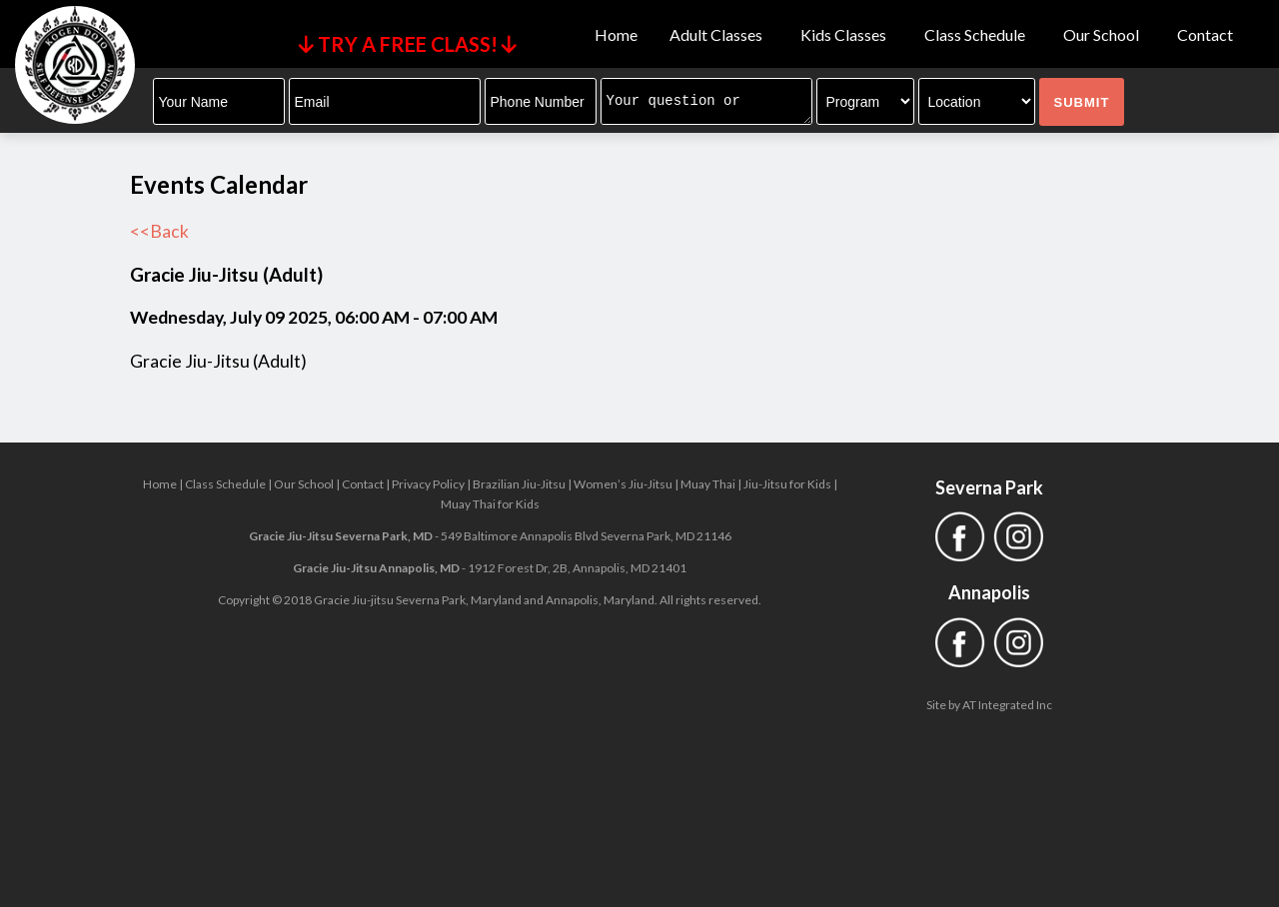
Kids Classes (846, 35)
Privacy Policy (428, 483)
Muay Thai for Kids (490, 503)
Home (616, 35)
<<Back (159, 231)
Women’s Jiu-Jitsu (623, 483)
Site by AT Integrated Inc (989, 704)
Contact (1205, 35)
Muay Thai (707, 483)
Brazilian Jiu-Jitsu (519, 483)
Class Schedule (977, 35)
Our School (1104, 35)
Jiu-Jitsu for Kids (787, 483)
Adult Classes (718, 35)
